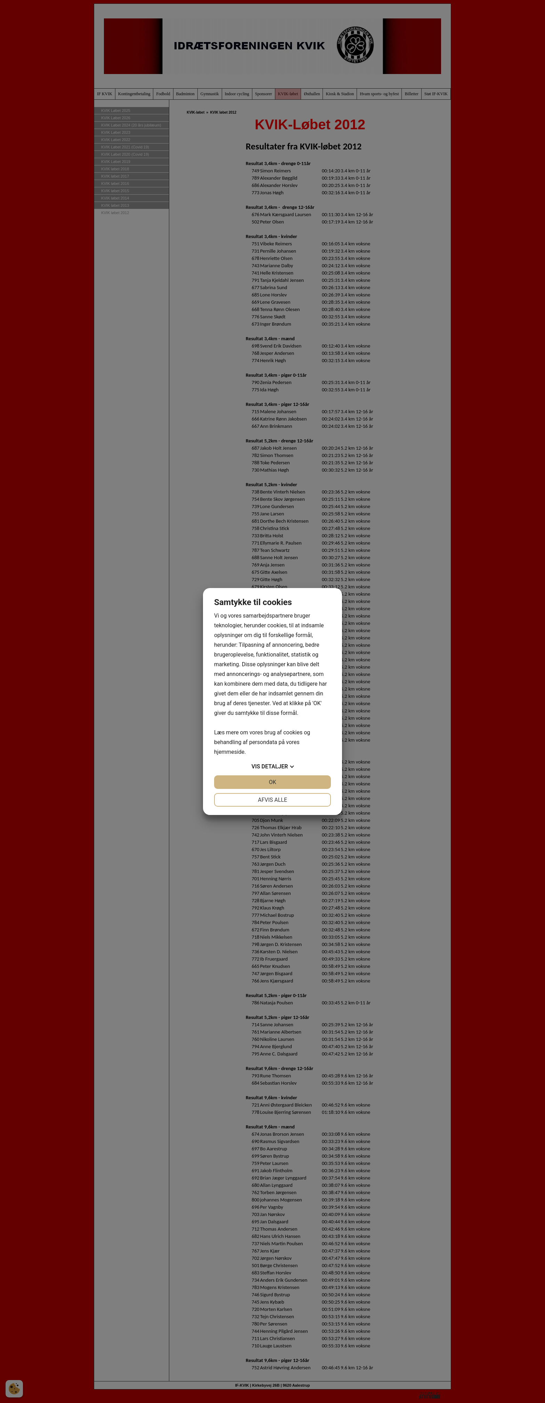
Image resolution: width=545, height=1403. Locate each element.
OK (272, 782)
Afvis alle (272, 800)
